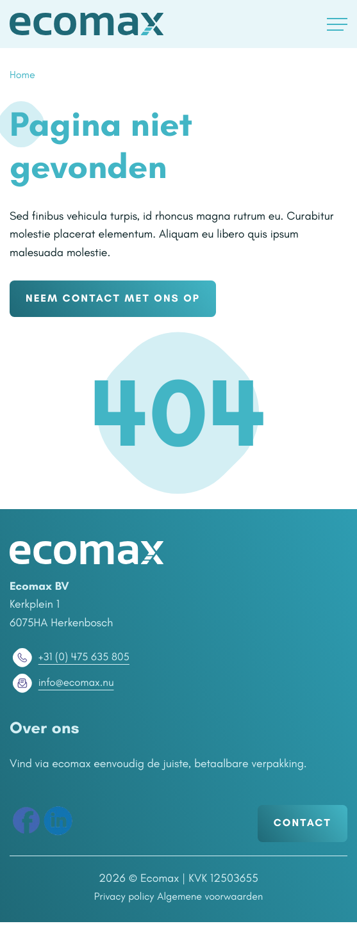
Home (24, 76)
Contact (300, 827)
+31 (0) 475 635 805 (72, 661)
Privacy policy (118, 900)
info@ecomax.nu (64, 686)
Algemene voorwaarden (213, 900)
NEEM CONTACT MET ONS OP (120, 301)
